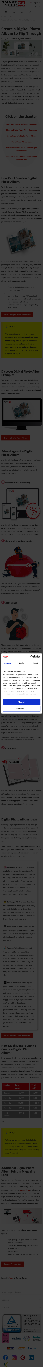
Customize (21, 709)
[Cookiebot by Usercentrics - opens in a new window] (30, 656)
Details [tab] (21, 663)
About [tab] (35, 663)
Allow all (21, 702)
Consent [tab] (7, 663)
